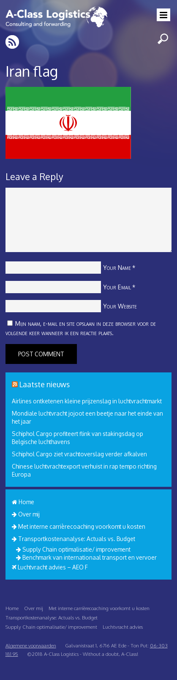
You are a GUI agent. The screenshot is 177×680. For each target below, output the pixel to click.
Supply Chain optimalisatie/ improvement (73, 549)
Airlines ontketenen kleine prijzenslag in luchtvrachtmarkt (87, 401)
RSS (12, 42)
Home (23, 501)
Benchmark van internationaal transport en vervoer (86, 557)
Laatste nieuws (44, 384)
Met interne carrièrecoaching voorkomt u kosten (78, 526)
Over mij (26, 514)
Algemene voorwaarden (30, 645)
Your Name (117, 267)
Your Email (117, 287)
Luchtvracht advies (123, 627)
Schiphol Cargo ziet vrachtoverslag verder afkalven (79, 454)
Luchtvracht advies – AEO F (50, 567)
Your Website (120, 306)
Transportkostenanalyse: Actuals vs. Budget (73, 538)
